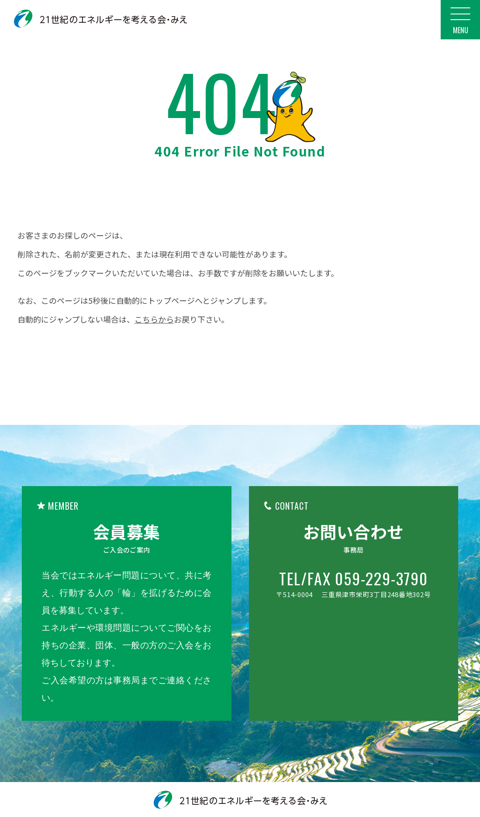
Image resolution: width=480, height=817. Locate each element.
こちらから (154, 319)
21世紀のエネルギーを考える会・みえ (100, 19)
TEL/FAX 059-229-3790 (353, 578)
